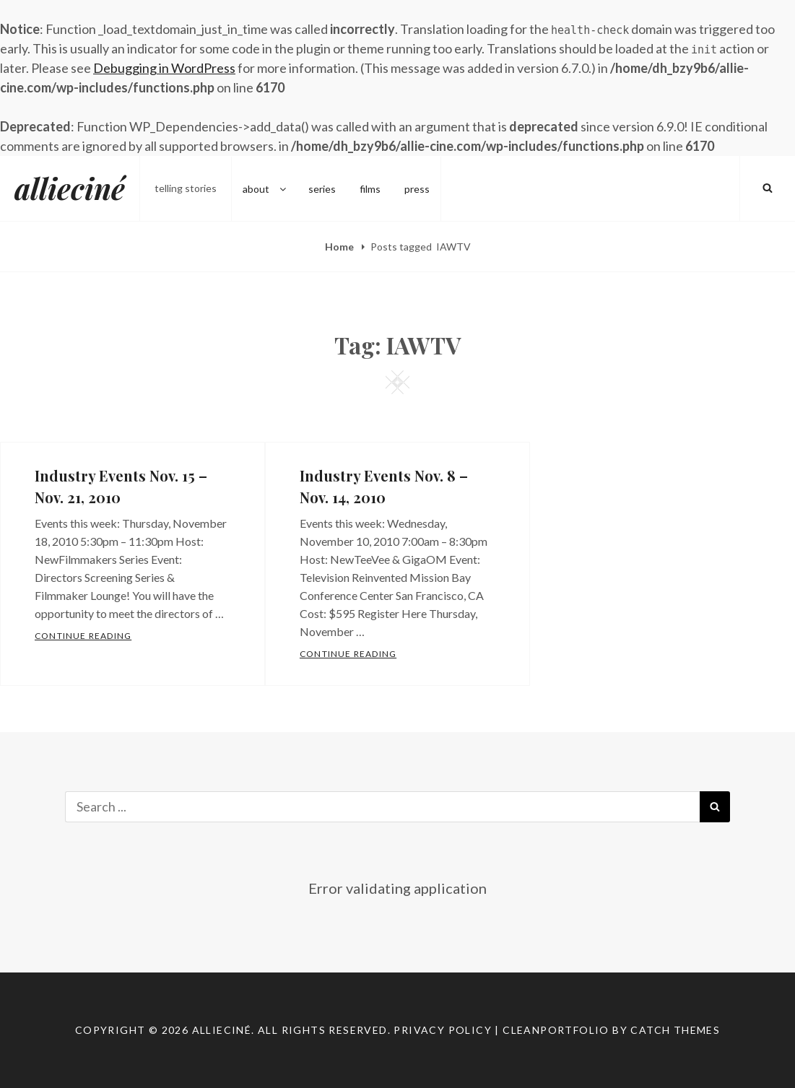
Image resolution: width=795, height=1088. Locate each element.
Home (340, 246)
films (370, 188)
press (417, 188)
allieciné (69, 188)
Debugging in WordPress (164, 68)
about (265, 188)
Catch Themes (675, 1030)
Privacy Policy (443, 1030)
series (322, 188)
